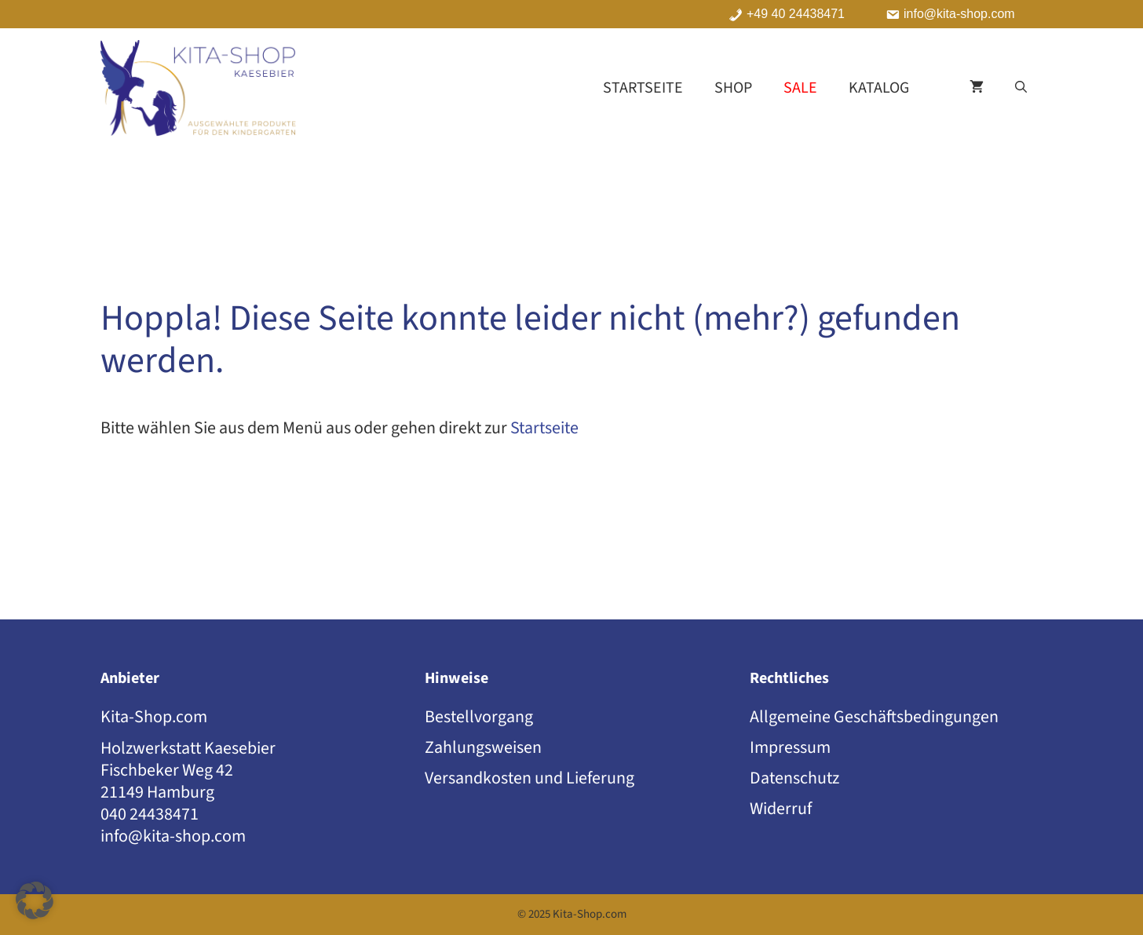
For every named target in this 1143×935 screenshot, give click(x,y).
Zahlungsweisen (483, 747)
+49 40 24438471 (796, 14)
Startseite (643, 88)
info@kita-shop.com (959, 14)
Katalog (879, 88)
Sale (800, 88)
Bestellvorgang (479, 716)
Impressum (790, 747)
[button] (1021, 87)
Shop (733, 88)
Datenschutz (794, 778)
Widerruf (781, 808)
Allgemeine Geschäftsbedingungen (874, 716)
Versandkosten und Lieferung (529, 778)
